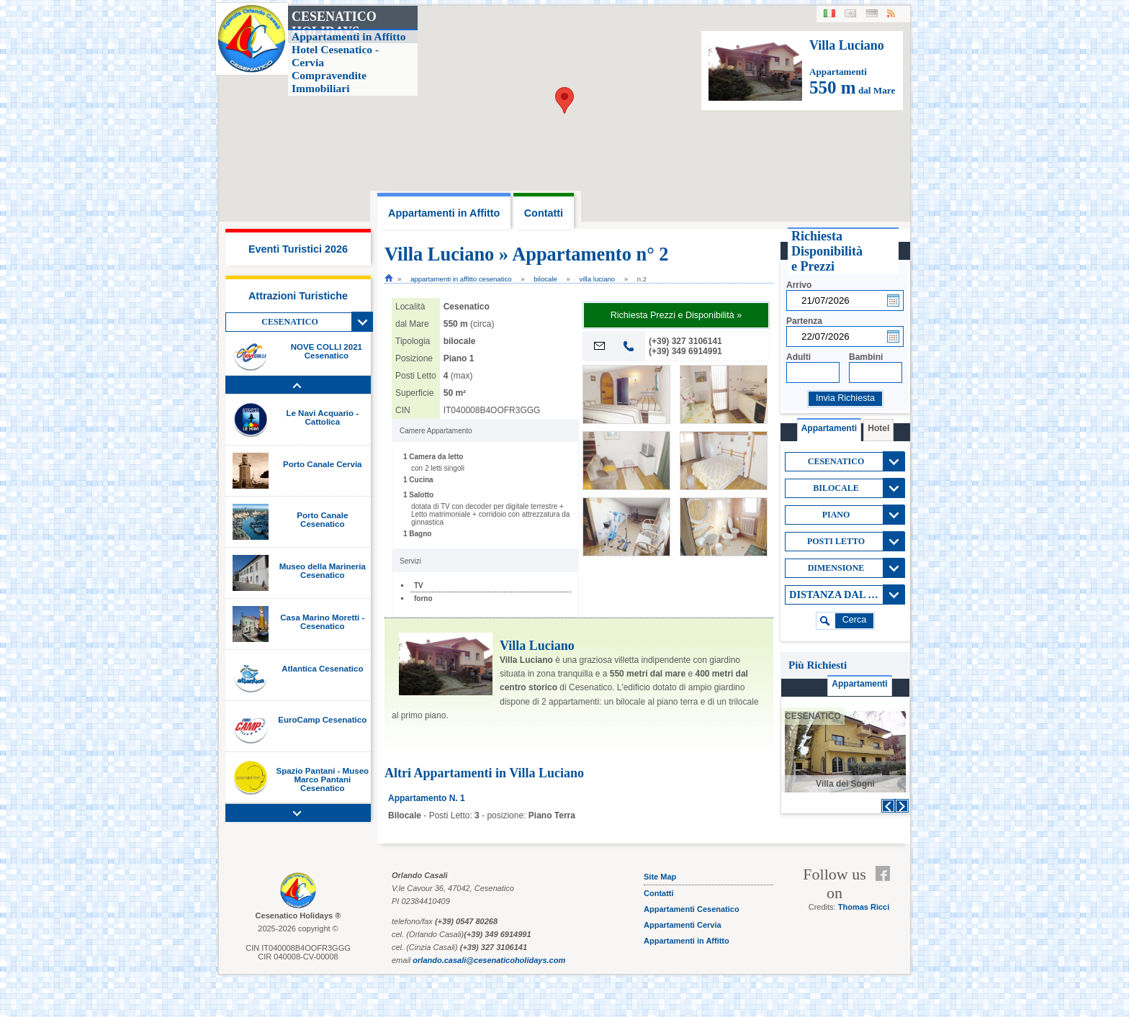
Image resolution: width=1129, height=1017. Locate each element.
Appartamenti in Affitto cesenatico (461, 279)
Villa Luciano (598, 279)
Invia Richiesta (845, 398)
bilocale (545, 279)
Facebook (886, 873)
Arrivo (798, 285)
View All (362, 322)
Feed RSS (886, 891)
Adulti (798, 357)
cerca (854, 620)
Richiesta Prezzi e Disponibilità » (676, 315)
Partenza (804, 321)
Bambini (866, 357)
